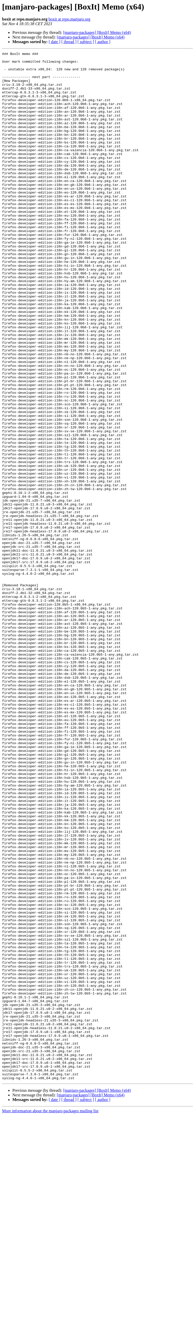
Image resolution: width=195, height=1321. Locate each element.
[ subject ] (86, 42)
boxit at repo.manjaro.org (69, 19)
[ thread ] (69, 42)
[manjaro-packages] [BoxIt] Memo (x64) (97, 32)
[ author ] (103, 42)
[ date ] (54, 42)
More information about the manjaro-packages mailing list (50, 1316)
